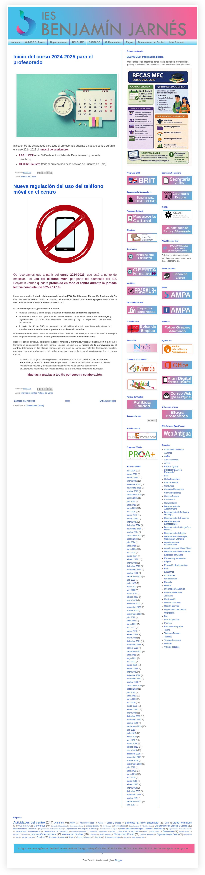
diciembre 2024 (133, 525)
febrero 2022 (132, 634)
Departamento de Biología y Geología (171, 826)
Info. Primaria (176, 42)
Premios (168, 623)
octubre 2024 (132, 532)
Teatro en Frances (172, 633)
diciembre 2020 (133, 675)
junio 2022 (131, 621)
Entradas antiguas (108, 401)
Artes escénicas (171, 460)
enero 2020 (132, 713)
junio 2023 (131, 583)
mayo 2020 (131, 699)
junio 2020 (131, 696)
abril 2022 (131, 627)
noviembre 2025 (134, 488)
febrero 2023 (132, 597)
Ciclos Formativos (172, 479)
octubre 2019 (132, 723)
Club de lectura (171, 482)
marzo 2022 (132, 631)
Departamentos (58, 42)
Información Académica (174, 589)
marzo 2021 (132, 665)
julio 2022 (131, 617)
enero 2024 (132, 563)
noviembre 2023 (134, 570)
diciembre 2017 (133, 791)
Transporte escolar (172, 640)
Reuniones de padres (173, 626)
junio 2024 (131, 546)
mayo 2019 (131, 737)
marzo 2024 (132, 556)
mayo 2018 (131, 774)
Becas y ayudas (171, 466)
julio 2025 (131, 501)
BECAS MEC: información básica (145, 57)
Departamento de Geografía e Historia (81, 829)
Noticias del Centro (28, 177)
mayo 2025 (131, 508)
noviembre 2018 (134, 757)
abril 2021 (131, 662)
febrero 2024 (132, 559)
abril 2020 (131, 702)
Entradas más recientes (24, 401)
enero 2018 (132, 788)
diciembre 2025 (133, 484)
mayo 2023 (131, 586)
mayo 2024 (131, 549)
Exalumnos (169, 572)
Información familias (29, 393)
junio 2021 (131, 655)
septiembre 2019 (134, 726)
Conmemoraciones (172, 493)
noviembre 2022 (134, 607)
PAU (166, 616)
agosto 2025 (132, 498)
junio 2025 (131, 505)
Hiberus (167, 585)
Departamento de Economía (176, 518)
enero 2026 (132, 481)
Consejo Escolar (171, 496)
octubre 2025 (132, 491)
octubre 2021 (132, 648)
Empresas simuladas (173, 555)
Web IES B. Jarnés (35, 42)
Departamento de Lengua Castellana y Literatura (175, 537)
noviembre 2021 (134, 644)
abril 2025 (131, 512)
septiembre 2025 (134, 495)
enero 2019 (132, 750)
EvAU (167, 568)
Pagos (129, 42)
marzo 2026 (132, 474)
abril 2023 (131, 590)
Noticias (15, 42)
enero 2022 (132, 638)
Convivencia (169, 499)
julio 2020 (131, 692)
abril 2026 (131, 471)
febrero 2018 (132, 784)
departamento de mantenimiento (172, 543)
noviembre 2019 (134, 720)
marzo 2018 (132, 781)
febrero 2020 (132, 709)
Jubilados (168, 596)
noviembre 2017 (134, 794)
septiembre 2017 (134, 801)
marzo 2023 (132, 593)
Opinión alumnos (171, 606)
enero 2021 (132, 672)
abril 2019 (131, 740)
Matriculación (170, 599)
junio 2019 (131, 733)
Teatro (167, 630)
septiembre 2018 (134, 764)
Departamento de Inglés (175, 533)
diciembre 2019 (133, 716)
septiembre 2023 (134, 576)
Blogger (118, 860)
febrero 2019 (132, 747)
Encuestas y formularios (175, 558)
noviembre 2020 (134, 679)
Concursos (169, 486)
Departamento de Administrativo (172, 507)
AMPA (167, 456)
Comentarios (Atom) (35, 406)
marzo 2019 (132, 743)
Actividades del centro (174, 449)
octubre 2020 (132, 682)
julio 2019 (131, 730)
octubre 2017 (132, 798)
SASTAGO (94, 42)
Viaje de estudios (172, 647)
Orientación (169, 613)
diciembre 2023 (133, 566)
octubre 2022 (132, 610)
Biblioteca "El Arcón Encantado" (173, 471)
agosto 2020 (132, 689)
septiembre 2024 (134, 535)
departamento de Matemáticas (177, 548)
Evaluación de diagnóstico (176, 565)
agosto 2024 (132, 539)
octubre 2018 (132, 760)
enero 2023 (132, 600)
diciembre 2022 (133, 604)
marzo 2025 (132, 515)
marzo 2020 (132, 706)
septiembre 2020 (134, 685)
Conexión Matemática (174, 489)
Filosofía (168, 582)
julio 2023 (131, 580)
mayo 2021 (131, 658)
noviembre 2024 (134, 529)
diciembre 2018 (133, 754)
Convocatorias (170, 503)
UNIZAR (168, 643)
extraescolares (170, 579)
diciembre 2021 (133, 641)
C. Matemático (113, 42)
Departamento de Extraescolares (172, 522)
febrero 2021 (132, 668)
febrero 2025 (132, 518)
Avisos (167, 463)
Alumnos (168, 453)
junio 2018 (131, 771)
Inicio (67, 401)
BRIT (166, 476)
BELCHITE (78, 42)
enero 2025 (132, 522)
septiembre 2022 (134, 614)
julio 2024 (131, 542)
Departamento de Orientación (177, 551)
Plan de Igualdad (171, 620)
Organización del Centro (175, 609)
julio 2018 (131, 767)
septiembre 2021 (134, 651)
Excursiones (169, 575)
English (167, 562)
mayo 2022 (131, 624)
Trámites (168, 637)
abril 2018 (131, 777)
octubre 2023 (132, 573)
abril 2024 (131, 553)
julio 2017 (131, 805)
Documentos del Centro (151, 42)
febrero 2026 (132, 477)
